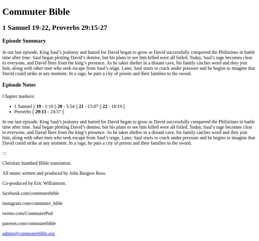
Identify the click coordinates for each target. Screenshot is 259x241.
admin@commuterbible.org (28, 233)
